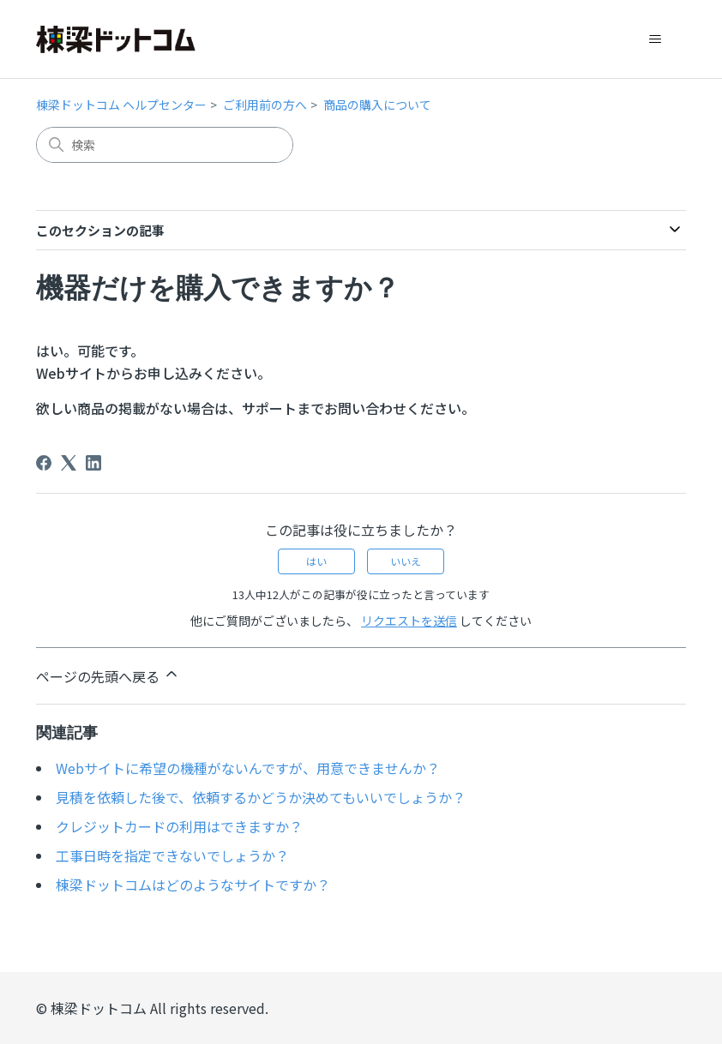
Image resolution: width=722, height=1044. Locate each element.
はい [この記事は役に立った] (316, 561)
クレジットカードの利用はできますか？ (179, 826)
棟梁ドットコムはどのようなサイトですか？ (193, 884)
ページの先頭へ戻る (108, 676)
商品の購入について (377, 104)
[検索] (164, 145)
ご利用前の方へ (265, 104)
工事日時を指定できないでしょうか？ (172, 855)
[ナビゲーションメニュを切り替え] (655, 39)
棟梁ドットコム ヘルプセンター (121, 104)
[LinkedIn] (93, 463)
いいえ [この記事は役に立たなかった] (405, 561)
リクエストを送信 (409, 620)
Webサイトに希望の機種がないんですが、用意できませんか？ (248, 768)
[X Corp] (68, 463)
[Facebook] (43, 463)
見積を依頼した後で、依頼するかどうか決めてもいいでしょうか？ (261, 797)
